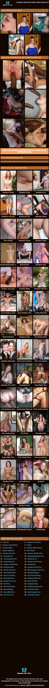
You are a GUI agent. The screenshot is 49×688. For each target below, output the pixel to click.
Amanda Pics (8, 556)
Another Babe (7, 548)
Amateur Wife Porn (34, 578)
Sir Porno (6, 584)
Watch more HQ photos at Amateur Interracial (24, 151)
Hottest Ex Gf (32, 559)
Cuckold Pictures (34, 595)
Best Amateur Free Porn (36, 570)
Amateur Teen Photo (10, 564)
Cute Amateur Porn (10, 559)
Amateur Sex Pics (9, 553)
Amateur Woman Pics (35, 553)
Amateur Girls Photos (10, 545)
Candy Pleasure (8, 561)
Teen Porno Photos (34, 575)
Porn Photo (31, 550)
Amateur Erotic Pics (34, 567)
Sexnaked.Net (8, 589)
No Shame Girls (33, 589)
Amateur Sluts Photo (35, 561)
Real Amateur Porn (34, 592)
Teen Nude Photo (9, 573)
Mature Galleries (8, 550)
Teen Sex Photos (9, 586)
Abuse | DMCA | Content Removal (32, 685)
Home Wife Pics (8, 592)
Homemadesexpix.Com (36, 556)
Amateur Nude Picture (34, 548)
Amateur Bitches (33, 573)
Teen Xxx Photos (9, 575)
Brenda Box (32, 564)
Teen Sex (6, 542)
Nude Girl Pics (33, 581)
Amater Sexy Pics (9, 570)
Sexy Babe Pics (8, 578)
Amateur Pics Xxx (9, 581)
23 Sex (29, 545)
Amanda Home (8, 567)
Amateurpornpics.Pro (35, 586)
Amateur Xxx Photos (34, 542)
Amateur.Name (33, 584)
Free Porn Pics (8, 595)
